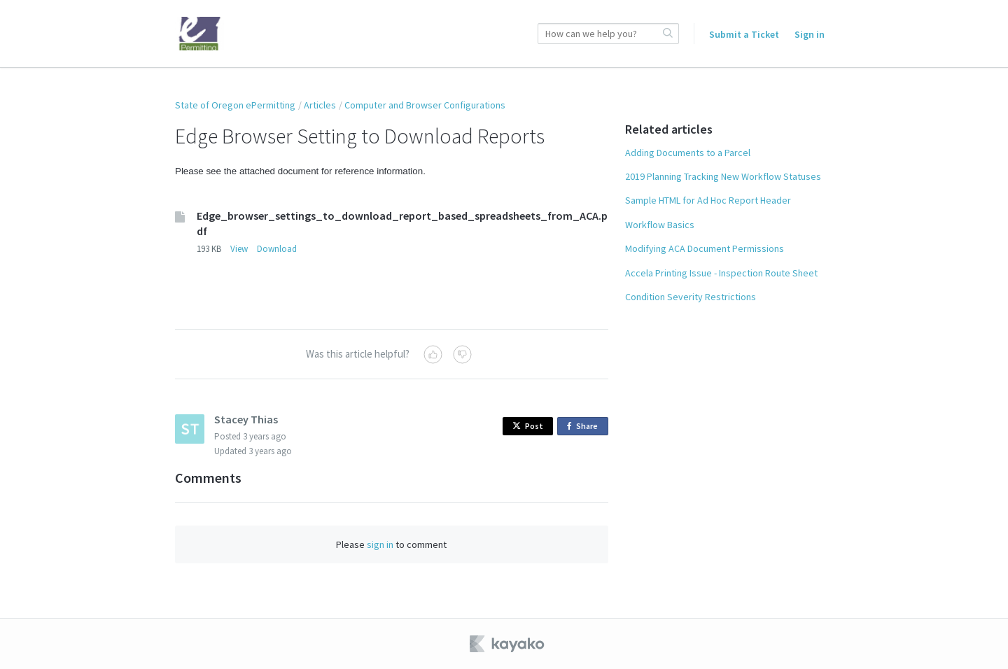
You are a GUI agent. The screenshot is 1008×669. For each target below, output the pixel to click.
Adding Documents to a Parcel (687, 152)
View (239, 249)
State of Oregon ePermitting (235, 105)
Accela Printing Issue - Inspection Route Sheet (721, 273)
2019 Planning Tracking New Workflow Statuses (723, 176)
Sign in (809, 34)
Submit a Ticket (744, 34)
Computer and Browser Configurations (424, 105)
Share (585, 426)
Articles (320, 105)
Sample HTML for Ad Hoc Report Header (708, 200)
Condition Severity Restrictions (690, 296)
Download (277, 249)
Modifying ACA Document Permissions (704, 248)
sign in (380, 544)
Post (527, 426)
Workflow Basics (659, 224)
